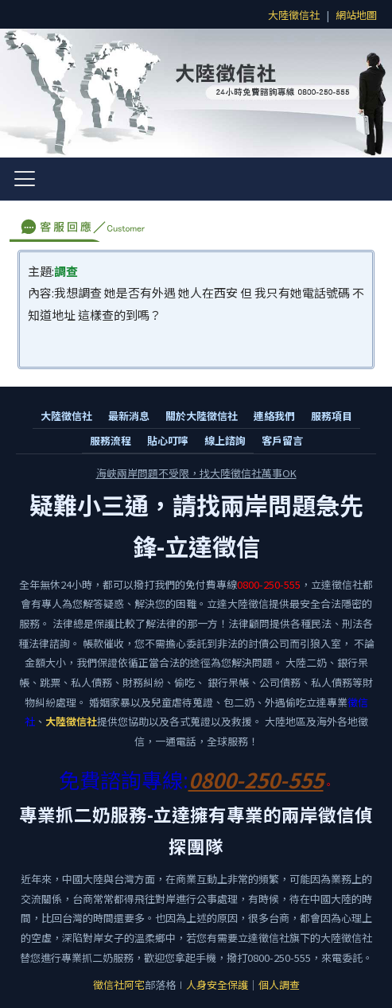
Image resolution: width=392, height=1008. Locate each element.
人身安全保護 (217, 984)
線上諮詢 (225, 440)
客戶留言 (282, 440)
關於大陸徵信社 (201, 415)
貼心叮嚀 (167, 440)
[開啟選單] (24, 179)
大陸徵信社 (294, 14)
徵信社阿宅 (119, 984)
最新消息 (128, 415)
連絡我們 (274, 415)
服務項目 (331, 415)
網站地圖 (356, 14)
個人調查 (279, 984)
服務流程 (110, 440)
